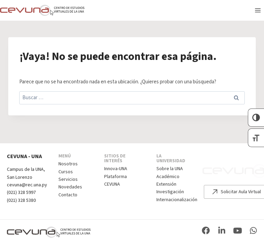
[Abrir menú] (257, 10)
